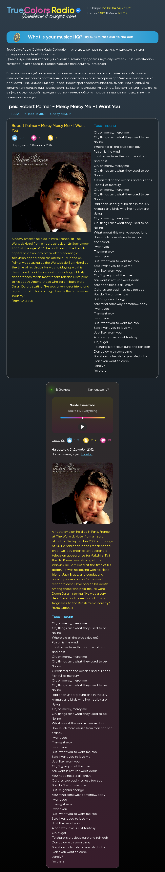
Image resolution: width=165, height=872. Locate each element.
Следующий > (60, 114)
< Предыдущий (35, 114)
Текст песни (62, 616)
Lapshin (87, 454)
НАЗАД (16, 114)
